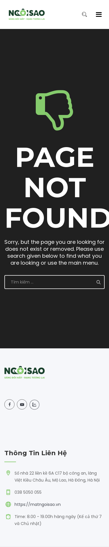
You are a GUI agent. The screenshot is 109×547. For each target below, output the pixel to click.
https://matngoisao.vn (38, 504)
